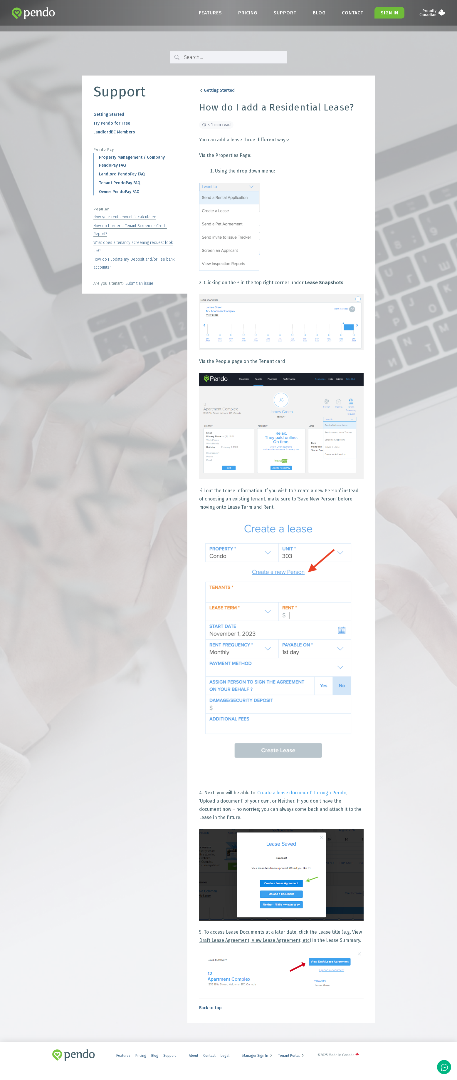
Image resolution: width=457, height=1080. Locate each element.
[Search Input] (233, 57)
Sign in (389, 13)
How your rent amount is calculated (124, 217)
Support (282, 13)
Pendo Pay (103, 150)
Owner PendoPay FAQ (119, 191)
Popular (101, 209)
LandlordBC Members (114, 132)
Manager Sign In (257, 1056)
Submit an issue (139, 283)
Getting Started (108, 114)
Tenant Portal (291, 1056)
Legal (225, 1056)
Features (206, 13)
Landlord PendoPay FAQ (122, 174)
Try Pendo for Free (111, 123)
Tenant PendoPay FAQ (119, 182)
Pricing (244, 13)
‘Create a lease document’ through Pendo (301, 793)
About (193, 1056)
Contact (351, 13)
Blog (317, 13)
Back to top (210, 1007)
